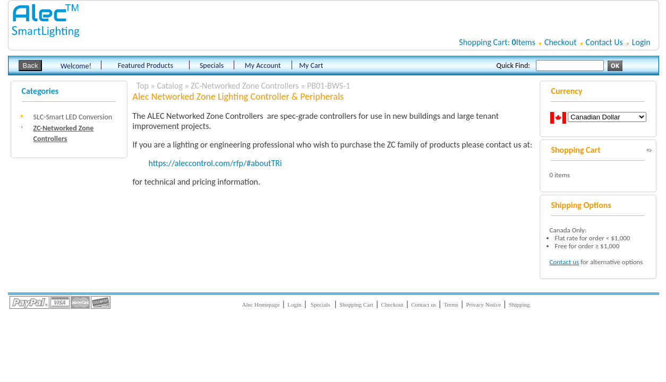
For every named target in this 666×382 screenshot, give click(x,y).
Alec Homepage (260, 304)
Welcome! (76, 66)
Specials (212, 65)
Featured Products (145, 65)
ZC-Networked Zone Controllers (244, 86)
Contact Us (604, 42)
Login (641, 42)
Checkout (560, 42)
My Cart (311, 65)
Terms (451, 304)
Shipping (519, 304)
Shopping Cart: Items (497, 42)
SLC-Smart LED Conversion (73, 116)
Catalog (170, 86)
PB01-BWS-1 (328, 86)
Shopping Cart (356, 304)
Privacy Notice (483, 304)
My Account (263, 65)
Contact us (564, 262)
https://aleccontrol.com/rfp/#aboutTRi (215, 163)
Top (142, 86)
